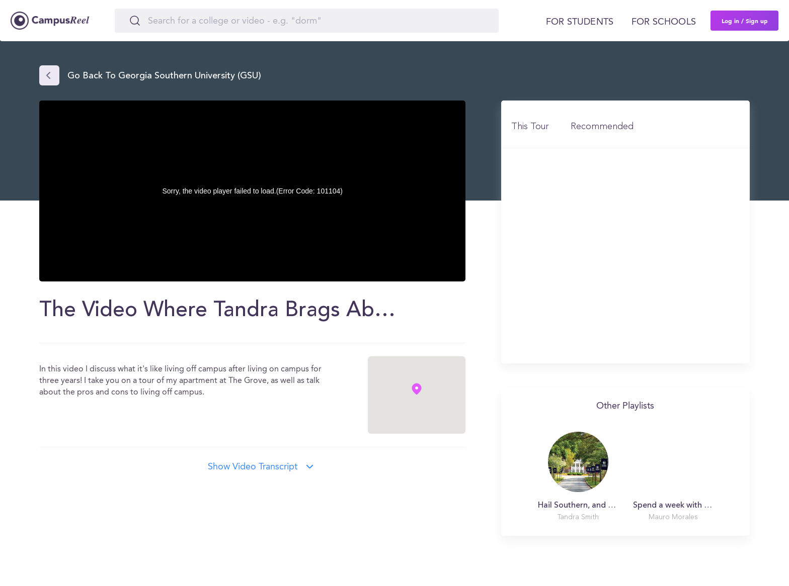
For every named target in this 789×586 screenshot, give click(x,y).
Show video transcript (252, 466)
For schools (664, 22)
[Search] (307, 21)
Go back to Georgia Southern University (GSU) (164, 76)
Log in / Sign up (745, 21)
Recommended (602, 126)
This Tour (529, 126)
